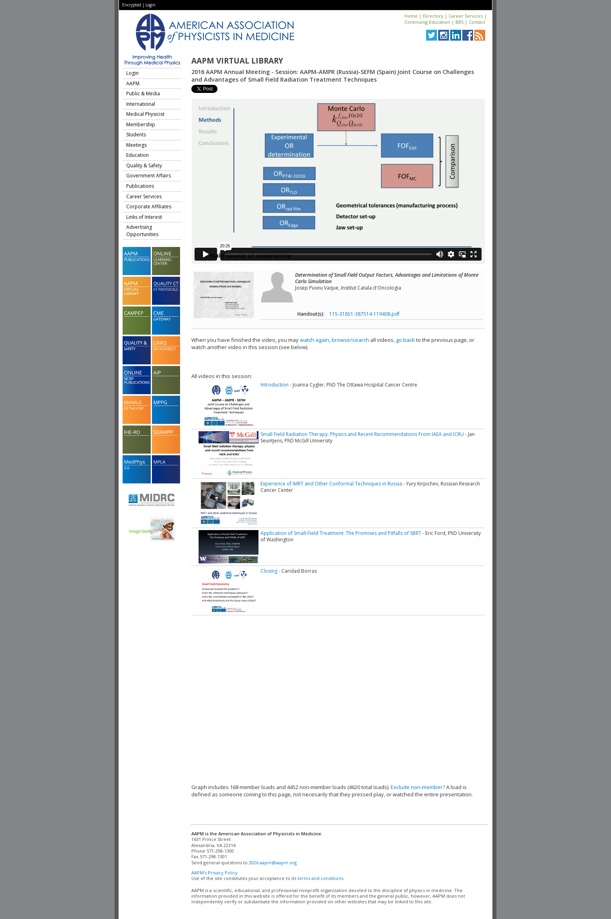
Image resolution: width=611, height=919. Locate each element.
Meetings (136, 145)
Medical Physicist (145, 114)
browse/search (350, 339)
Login (151, 5)
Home (411, 16)
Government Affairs (148, 175)
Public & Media (143, 93)
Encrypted (131, 5)
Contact (477, 22)
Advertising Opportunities (142, 231)
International (140, 104)
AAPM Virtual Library (237, 61)
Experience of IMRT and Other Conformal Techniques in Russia (331, 483)
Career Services (466, 16)
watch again (314, 339)
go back (405, 339)
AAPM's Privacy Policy (214, 873)
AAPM (132, 83)
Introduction (274, 384)
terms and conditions (320, 878)
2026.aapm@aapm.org (273, 862)
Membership (140, 124)
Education (137, 155)
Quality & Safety (144, 165)
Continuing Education (427, 22)
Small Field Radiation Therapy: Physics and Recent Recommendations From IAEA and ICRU (362, 434)
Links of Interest (144, 217)
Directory (433, 16)
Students (136, 134)
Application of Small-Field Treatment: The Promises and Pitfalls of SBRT (340, 533)
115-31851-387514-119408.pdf (364, 313)
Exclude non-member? (418, 787)
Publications (140, 186)
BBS (459, 22)
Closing (268, 570)
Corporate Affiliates (148, 206)
